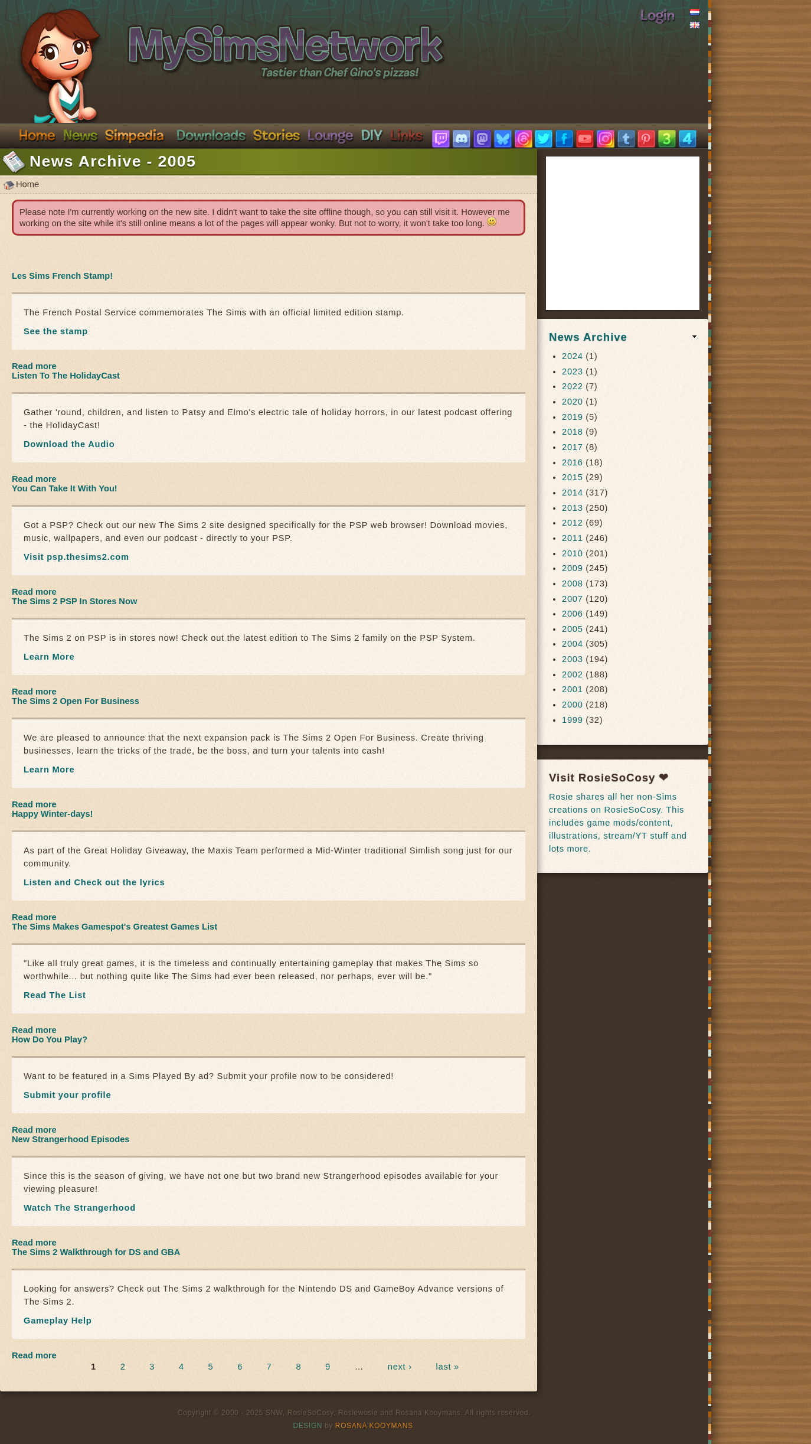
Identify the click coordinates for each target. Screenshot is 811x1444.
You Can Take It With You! (64, 488)
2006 (572, 613)
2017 (572, 447)
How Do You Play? (49, 1039)
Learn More (49, 656)
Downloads (211, 135)
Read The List (55, 995)
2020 (572, 401)
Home (37, 135)
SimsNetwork (216, 40)
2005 (572, 629)
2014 (572, 492)
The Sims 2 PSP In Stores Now (74, 601)
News (80, 135)
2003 (572, 659)
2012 (572, 522)
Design (308, 1426)
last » (447, 1366)
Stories (276, 135)
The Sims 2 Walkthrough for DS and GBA (96, 1252)
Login (657, 15)
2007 (572, 599)
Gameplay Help (57, 1320)
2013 (572, 508)
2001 (572, 689)
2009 (572, 568)
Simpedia (134, 135)
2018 (572, 431)
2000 (572, 704)
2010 (572, 553)
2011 (572, 538)
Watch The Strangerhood (80, 1207)
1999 (572, 720)
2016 (572, 462)
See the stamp (56, 331)
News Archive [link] (588, 337)
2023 (572, 371)
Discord (330, 135)
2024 (572, 356)
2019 (572, 417)
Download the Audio (69, 444)
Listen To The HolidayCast (66, 375)
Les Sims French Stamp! (62, 276)
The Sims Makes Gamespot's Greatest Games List (114, 926)
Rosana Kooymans (374, 1426)
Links (406, 135)
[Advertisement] (637, 233)
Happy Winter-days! (52, 814)
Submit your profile (67, 1095)
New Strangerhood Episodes (71, 1139)
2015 (572, 477)
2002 (572, 674)
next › (400, 1366)
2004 (572, 643)
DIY (372, 135)
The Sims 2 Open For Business (75, 701)
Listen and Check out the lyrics (94, 882)
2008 (572, 583)
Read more (34, 366)
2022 (572, 386)
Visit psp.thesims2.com (76, 557)
